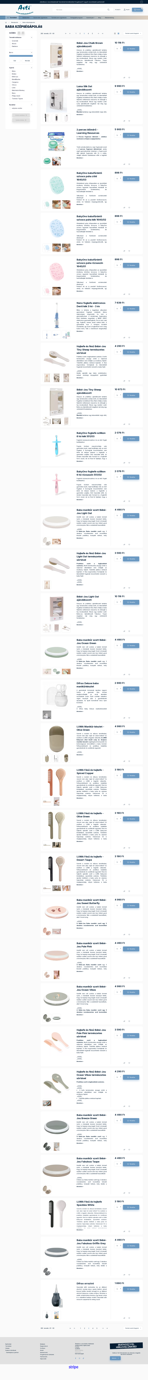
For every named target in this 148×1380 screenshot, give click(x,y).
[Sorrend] (133, 33)
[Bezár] (141, 2)
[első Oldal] (66, 33)
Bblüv (14, 71)
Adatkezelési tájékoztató (82, 1345)
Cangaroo (15, 82)
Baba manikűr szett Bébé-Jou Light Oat (92, 512)
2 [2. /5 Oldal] (84, 1328)
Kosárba (132, 49)
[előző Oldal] (70, 33)
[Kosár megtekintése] (137, 10)
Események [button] (90, 17)
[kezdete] (14, 61)
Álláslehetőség (109, 17)
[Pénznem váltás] (117, 9)
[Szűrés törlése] (23, 32)
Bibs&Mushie (16, 79)
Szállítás (77, 1348)
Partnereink (43, 1356)
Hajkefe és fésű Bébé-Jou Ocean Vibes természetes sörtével (91, 1075)
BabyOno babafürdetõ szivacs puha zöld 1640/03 (89, 176)
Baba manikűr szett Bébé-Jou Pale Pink (92, 945)
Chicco (14, 85)
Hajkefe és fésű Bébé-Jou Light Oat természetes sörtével (91, 556)
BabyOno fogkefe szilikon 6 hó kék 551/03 (91, 435)
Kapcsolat (43, 1359)
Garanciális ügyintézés (40, 17)
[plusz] (120, 47)
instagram (80, 1358)
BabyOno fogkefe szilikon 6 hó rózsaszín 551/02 (91, 473)
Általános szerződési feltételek (84, 1344)
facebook (76, 1358)
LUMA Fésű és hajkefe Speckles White (89, 1203)
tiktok (83, 1358)
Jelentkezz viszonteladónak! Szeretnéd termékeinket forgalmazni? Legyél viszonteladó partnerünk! (72, 2)
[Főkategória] (6, 22)
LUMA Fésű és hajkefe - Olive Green (90, 815)
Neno (14, 93)
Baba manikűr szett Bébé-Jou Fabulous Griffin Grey (92, 1242)
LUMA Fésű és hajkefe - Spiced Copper (90, 772)
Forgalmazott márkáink (47, 1354)
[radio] (115, 33)
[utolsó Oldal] (102, 33)
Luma (13, 87)
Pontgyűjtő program (77, 17)
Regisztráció (44, 1346)
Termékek (8, 1346)
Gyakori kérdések (10, 1350)
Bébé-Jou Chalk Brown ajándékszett (90, 45)
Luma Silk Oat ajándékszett (84, 88)
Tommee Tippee (17, 98)
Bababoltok (26, 17)
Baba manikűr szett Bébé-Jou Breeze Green (92, 1117)
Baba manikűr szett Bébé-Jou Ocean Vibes (92, 988)
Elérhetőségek (79, 1353)
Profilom (42, 1348)
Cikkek (7, 1348)
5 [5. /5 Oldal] (92, 33)
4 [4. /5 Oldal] (88, 33)
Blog (99, 17)
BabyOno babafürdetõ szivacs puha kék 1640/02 (91, 218)
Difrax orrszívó (85, 1283)
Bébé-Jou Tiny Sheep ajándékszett (89, 391)
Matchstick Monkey (18, 90)
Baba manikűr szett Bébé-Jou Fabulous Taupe (92, 1160)
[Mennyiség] (117, 48)
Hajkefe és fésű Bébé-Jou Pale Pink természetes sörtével (91, 1033)
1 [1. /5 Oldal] (80, 1328)
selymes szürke (17, 108)
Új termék (15, 41)
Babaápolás (14, 22)
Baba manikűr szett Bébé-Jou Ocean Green (92, 642)
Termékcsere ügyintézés (59, 17)
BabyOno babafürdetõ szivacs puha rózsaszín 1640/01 (90, 263)
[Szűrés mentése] (19, 32)
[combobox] (82, 10)
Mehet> (114, 1358)
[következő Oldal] (98, 33)
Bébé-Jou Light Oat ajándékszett (88, 598)
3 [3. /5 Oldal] (84, 33)
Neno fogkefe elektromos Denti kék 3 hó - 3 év (91, 305)
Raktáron (15, 46)
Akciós (14, 43)
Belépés (42, 1344)
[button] (12, 18)
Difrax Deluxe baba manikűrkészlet (88, 685)
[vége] (27, 61)
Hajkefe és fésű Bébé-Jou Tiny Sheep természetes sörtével (91, 349)
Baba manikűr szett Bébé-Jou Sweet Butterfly (92, 902)
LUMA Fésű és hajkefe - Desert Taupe (90, 858)
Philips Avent (16, 96)
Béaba (14, 74)
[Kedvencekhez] (129, 77)
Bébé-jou (15, 76)
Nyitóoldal (8, 1344)
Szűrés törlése (20, 120)
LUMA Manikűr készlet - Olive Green (90, 728)
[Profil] (127, 10)
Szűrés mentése (20, 115)
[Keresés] (108, 10)
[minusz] (120, 50)
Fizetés (77, 1347)
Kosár (42, 1350)
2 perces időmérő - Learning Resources (88, 131)
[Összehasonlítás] (124, 77)
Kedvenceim (44, 1352)
